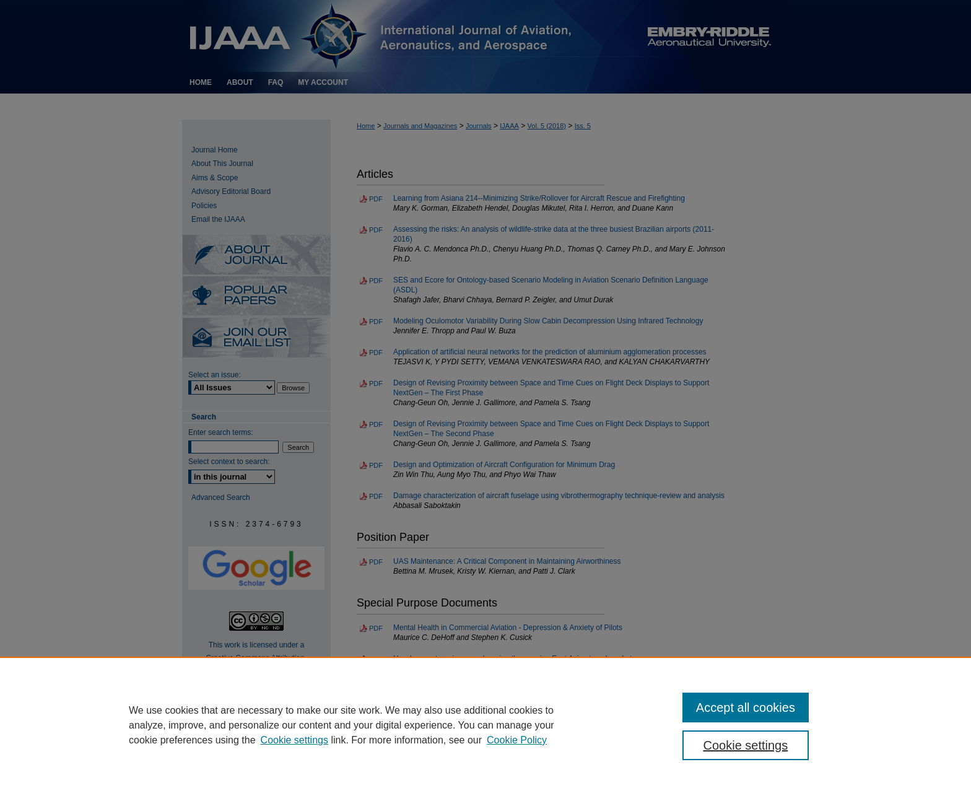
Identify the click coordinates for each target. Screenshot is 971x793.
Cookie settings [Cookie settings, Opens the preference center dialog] (745, 745)
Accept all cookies (745, 707)
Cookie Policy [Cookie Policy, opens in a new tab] (517, 740)
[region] (485, 725)
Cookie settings (294, 740)
